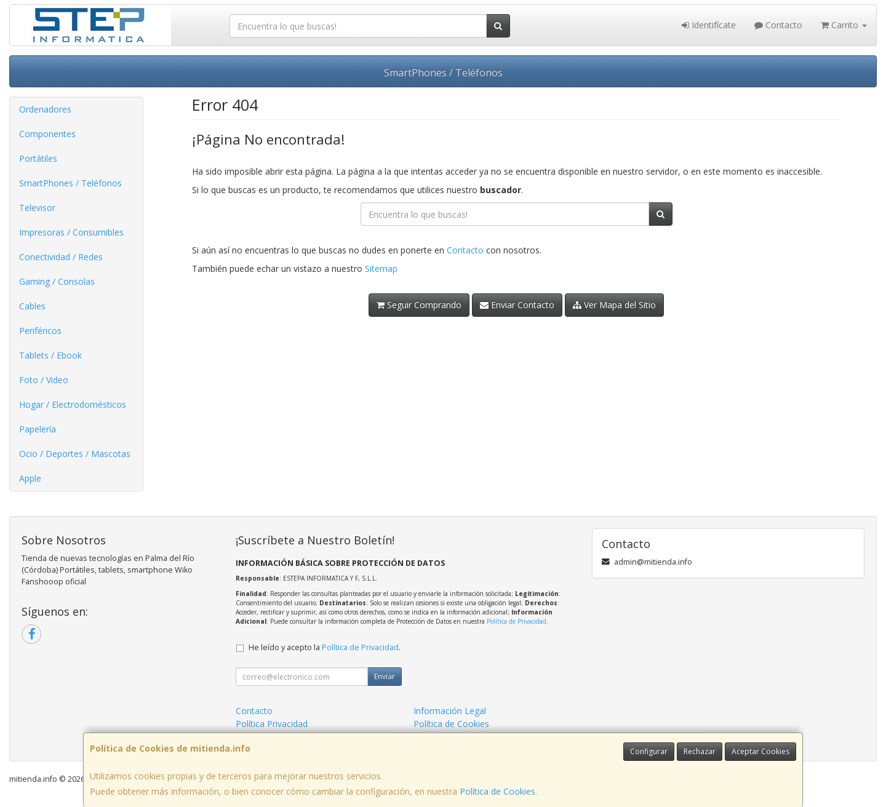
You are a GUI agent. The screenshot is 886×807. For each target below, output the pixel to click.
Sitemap (381, 268)
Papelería (37, 429)
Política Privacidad (272, 723)
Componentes (47, 134)
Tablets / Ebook (50, 355)
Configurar (649, 751)
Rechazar (700, 751)
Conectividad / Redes (61, 257)
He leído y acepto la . (325, 647)
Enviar (384, 676)
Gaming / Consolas (57, 281)
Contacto (778, 25)
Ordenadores (45, 109)
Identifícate (709, 25)
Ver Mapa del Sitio (614, 305)
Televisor (37, 207)
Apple (30, 478)
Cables (32, 306)
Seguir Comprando (419, 305)
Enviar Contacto (517, 305)
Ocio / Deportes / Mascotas (74, 453)
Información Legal (449, 711)
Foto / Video (43, 380)
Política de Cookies (497, 791)
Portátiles (38, 158)
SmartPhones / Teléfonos (443, 72)
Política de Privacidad (516, 621)
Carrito (844, 25)
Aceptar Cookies (760, 751)
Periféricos (40, 330)
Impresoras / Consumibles (71, 232)
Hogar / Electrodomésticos (72, 404)
